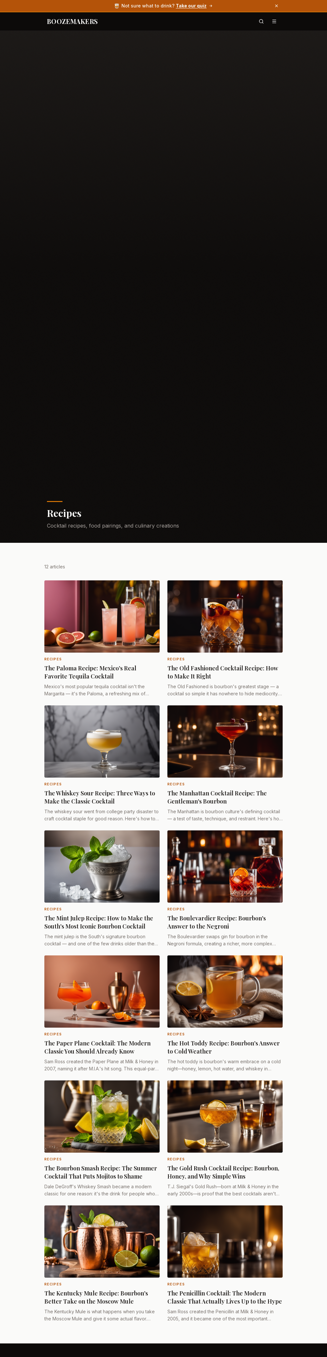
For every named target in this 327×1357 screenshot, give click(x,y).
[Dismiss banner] (276, 5)
